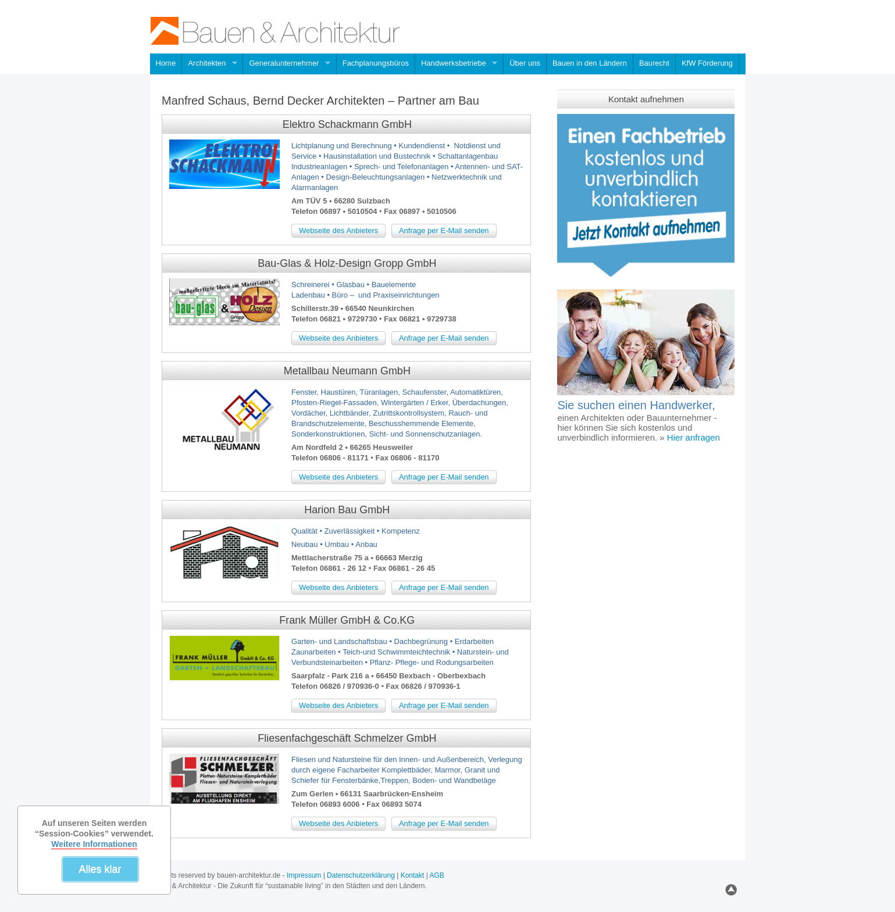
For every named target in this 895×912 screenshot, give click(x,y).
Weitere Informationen (94, 844)
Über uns (524, 63)
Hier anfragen (692, 437)
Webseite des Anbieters (338, 230)
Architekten (209, 64)
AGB (436, 875)
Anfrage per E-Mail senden (444, 230)
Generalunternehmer (286, 64)
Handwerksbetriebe (456, 64)
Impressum (304, 875)
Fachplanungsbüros (376, 63)
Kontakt (413, 875)
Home (166, 63)
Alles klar (100, 869)
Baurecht (654, 63)
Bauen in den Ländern (589, 63)
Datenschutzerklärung (361, 875)
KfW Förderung (707, 63)
